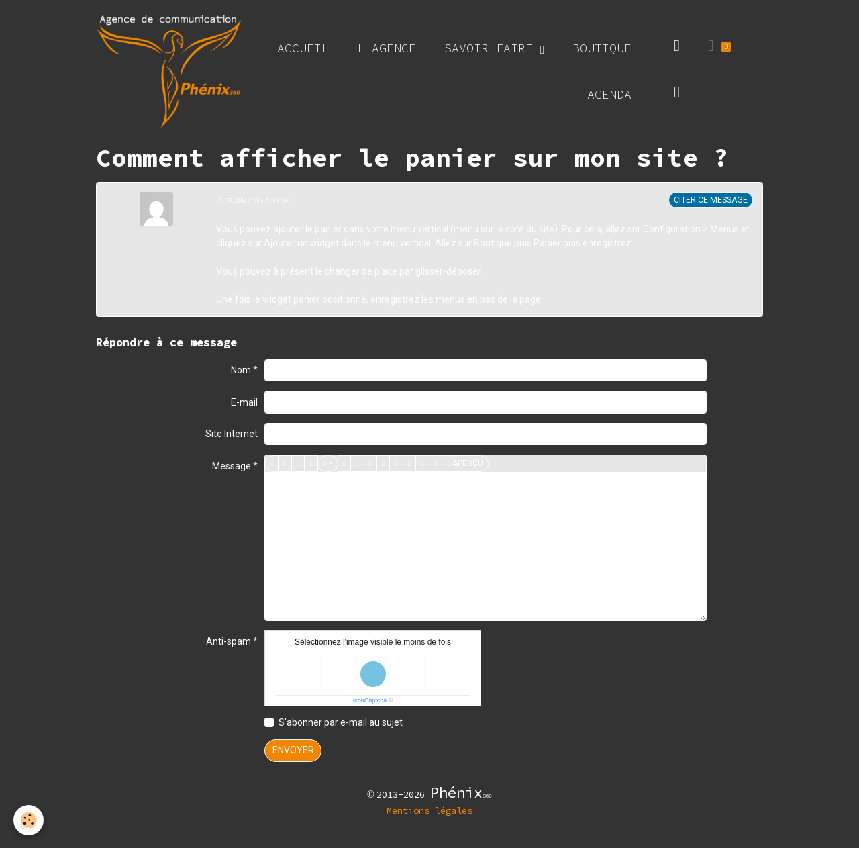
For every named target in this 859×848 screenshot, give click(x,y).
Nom (241, 370)
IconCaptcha (370, 700)
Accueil (303, 48)
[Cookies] (28, 820)
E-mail (244, 402)
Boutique (601, 48)
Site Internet (231, 433)
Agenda (609, 94)
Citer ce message (711, 200)
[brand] (169, 71)
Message (231, 466)
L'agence (386, 48)
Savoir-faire (492, 48)
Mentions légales (429, 810)
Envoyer (293, 750)
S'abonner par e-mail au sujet (341, 722)
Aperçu (465, 464)
